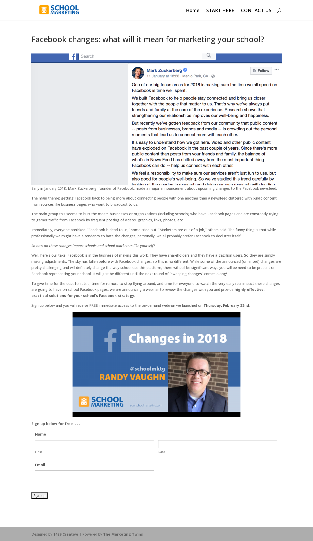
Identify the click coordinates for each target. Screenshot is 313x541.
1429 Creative (65, 534)
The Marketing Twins (123, 534)
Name (40, 434)
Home (193, 10)
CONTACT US (256, 10)
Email (40, 465)
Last (161, 452)
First (38, 452)
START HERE (220, 10)
